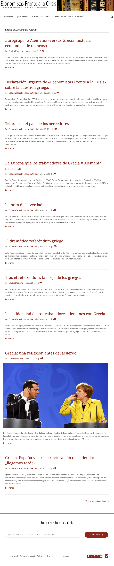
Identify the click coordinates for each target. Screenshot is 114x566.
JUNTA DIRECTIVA (23, 17)
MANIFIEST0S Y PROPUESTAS (40, 17)
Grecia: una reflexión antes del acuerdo (40, 353)
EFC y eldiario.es (67, 17)
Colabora (55, 17)
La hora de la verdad (23, 204)
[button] (112, 17)
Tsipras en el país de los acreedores (37, 123)
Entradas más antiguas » (97, 501)
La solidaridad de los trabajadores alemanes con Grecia (55, 313)
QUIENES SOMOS (9, 17)
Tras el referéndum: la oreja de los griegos (43, 277)
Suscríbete (79, 17)
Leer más (9, 67)
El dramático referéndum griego (34, 241)
